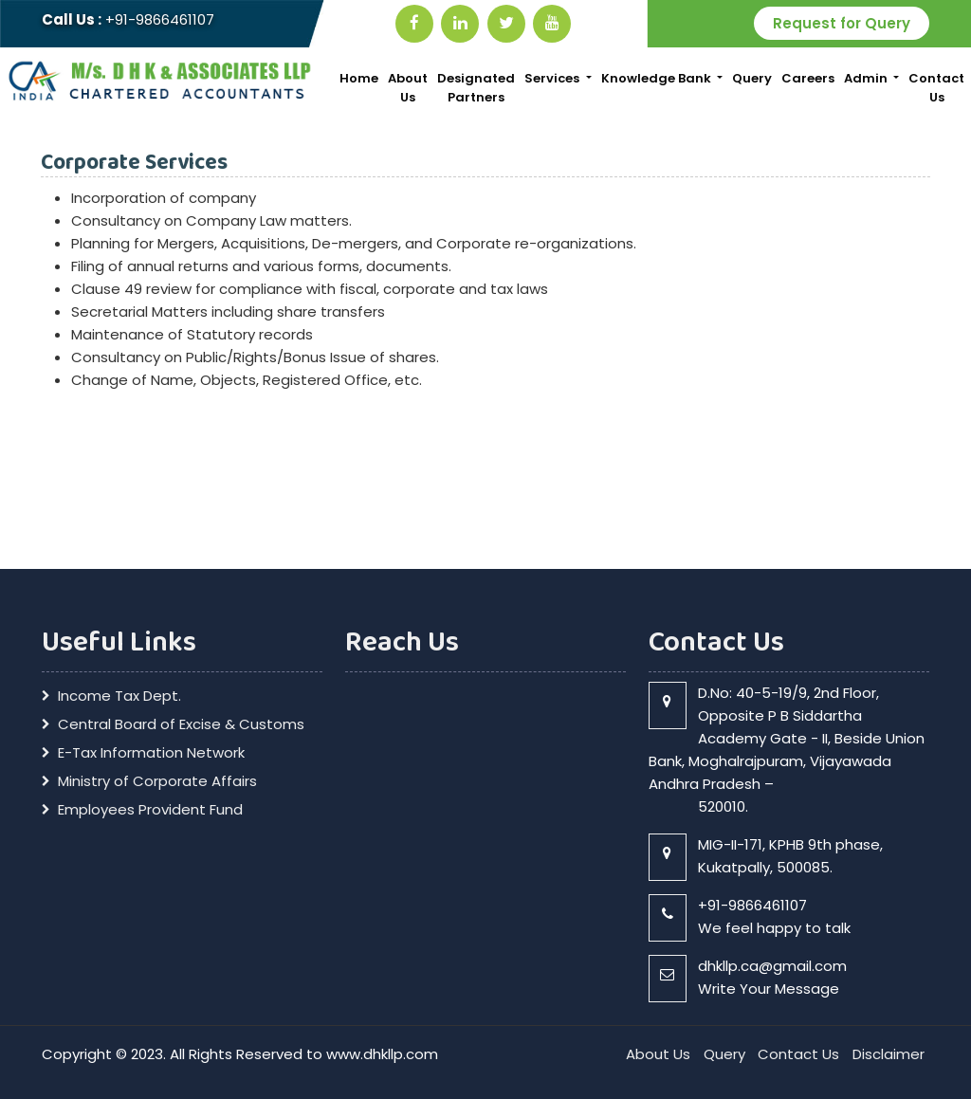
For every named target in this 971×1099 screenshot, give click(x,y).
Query (752, 78)
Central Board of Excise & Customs (181, 724)
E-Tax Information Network (151, 752)
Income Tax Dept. (119, 696)
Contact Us (936, 87)
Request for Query (841, 23)
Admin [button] (867, 78)
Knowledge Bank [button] (657, 78)
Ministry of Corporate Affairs (157, 781)
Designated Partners (476, 87)
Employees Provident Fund (150, 809)
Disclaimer (888, 1054)
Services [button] (553, 78)
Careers (807, 78)
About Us (408, 87)
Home (358, 78)
